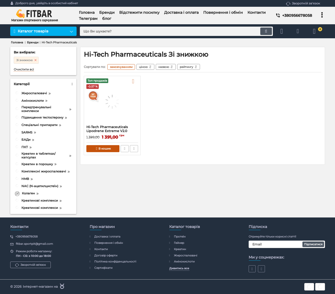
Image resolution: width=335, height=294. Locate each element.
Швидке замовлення (125, 148)
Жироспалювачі (185, 255)
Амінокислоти (184, 261)
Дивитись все (179, 268)
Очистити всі (24, 69)
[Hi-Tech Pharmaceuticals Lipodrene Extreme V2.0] (112, 101)
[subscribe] (287, 244)
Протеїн (180, 236)
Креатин (180, 249)
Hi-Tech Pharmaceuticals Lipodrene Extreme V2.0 (107, 129)
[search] (176, 31)
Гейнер (179, 243)
